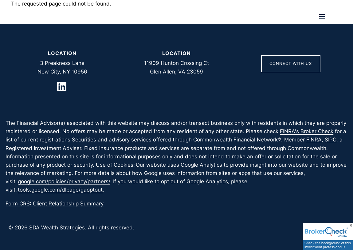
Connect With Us (290, 63)
